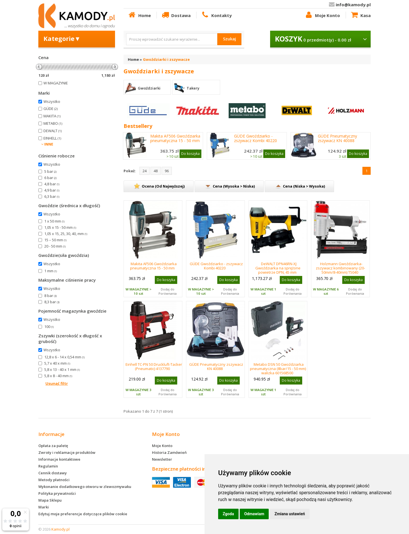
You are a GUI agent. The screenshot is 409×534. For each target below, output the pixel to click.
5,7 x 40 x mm (57, 363)
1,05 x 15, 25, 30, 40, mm (65, 233)
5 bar (50, 171)
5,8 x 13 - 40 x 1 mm (62, 369)
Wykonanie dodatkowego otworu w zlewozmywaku (84, 486)
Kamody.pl (60, 529)
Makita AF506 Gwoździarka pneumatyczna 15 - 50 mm (175, 138)
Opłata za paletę (53, 445)
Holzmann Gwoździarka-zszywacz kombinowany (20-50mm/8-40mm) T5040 (340, 268)
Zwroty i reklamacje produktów (66, 452)
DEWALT (52, 130)
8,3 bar (51, 301)
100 (49, 326)
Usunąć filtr (56, 383)
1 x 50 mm (54, 221)
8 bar (50, 295)
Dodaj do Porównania (167, 291)
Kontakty (216, 15)
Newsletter (162, 459)
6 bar (50, 177)
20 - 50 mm (55, 246)
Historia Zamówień (169, 452)
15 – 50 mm (55, 239)
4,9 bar (51, 190)
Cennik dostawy (52, 472)
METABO (52, 123)
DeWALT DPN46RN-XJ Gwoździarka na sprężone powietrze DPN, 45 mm (278, 268)
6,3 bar (51, 196)
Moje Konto (322, 15)
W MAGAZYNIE (55, 83)
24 (145, 170)
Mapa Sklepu (50, 500)
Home (139, 15)
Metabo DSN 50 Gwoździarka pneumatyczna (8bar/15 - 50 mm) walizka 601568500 (278, 368)
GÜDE (50, 108)
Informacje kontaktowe (59, 459)
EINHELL (52, 138)
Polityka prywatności (57, 493)
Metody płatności (54, 479)
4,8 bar (51, 183)
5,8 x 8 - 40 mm (58, 375)
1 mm (50, 270)
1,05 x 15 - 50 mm (60, 227)
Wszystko (51, 101)
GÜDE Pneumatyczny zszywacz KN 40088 (337, 138)
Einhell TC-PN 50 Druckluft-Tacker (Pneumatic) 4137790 (154, 366)
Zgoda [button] (228, 514)
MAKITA (51, 116)
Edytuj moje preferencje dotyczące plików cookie (82, 513)
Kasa (360, 15)
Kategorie (62, 38)
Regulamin (48, 466)
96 (167, 170)
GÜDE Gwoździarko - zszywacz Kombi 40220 (255, 138)
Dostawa (176, 15)
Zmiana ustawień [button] (289, 514)
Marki (43, 507)
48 (156, 170)
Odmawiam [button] (254, 514)
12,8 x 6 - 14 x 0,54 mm (64, 357)
